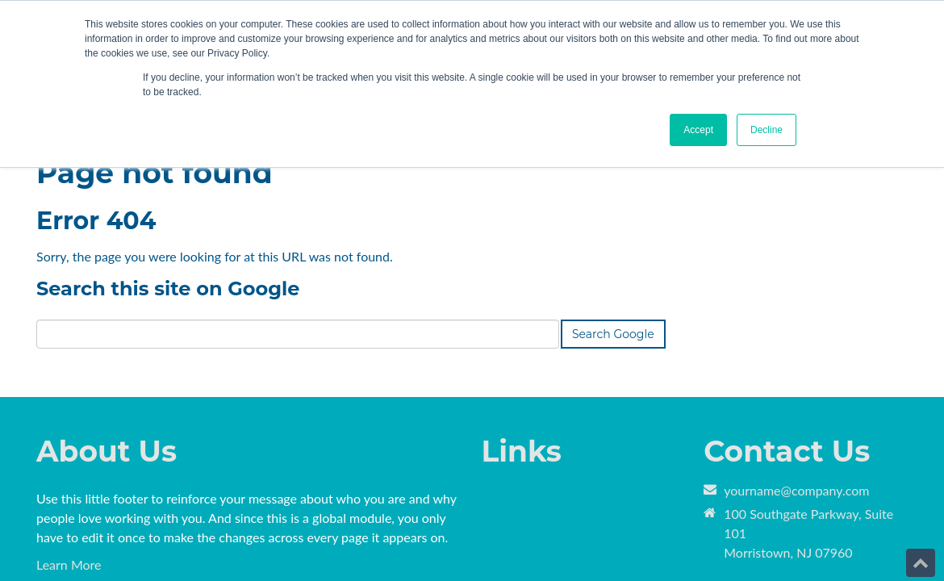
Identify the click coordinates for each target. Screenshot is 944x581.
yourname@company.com (796, 387)
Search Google (613, 231)
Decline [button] (766, 130)
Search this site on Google (167, 186)
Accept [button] (698, 130)
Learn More (69, 462)
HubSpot (217, 531)
